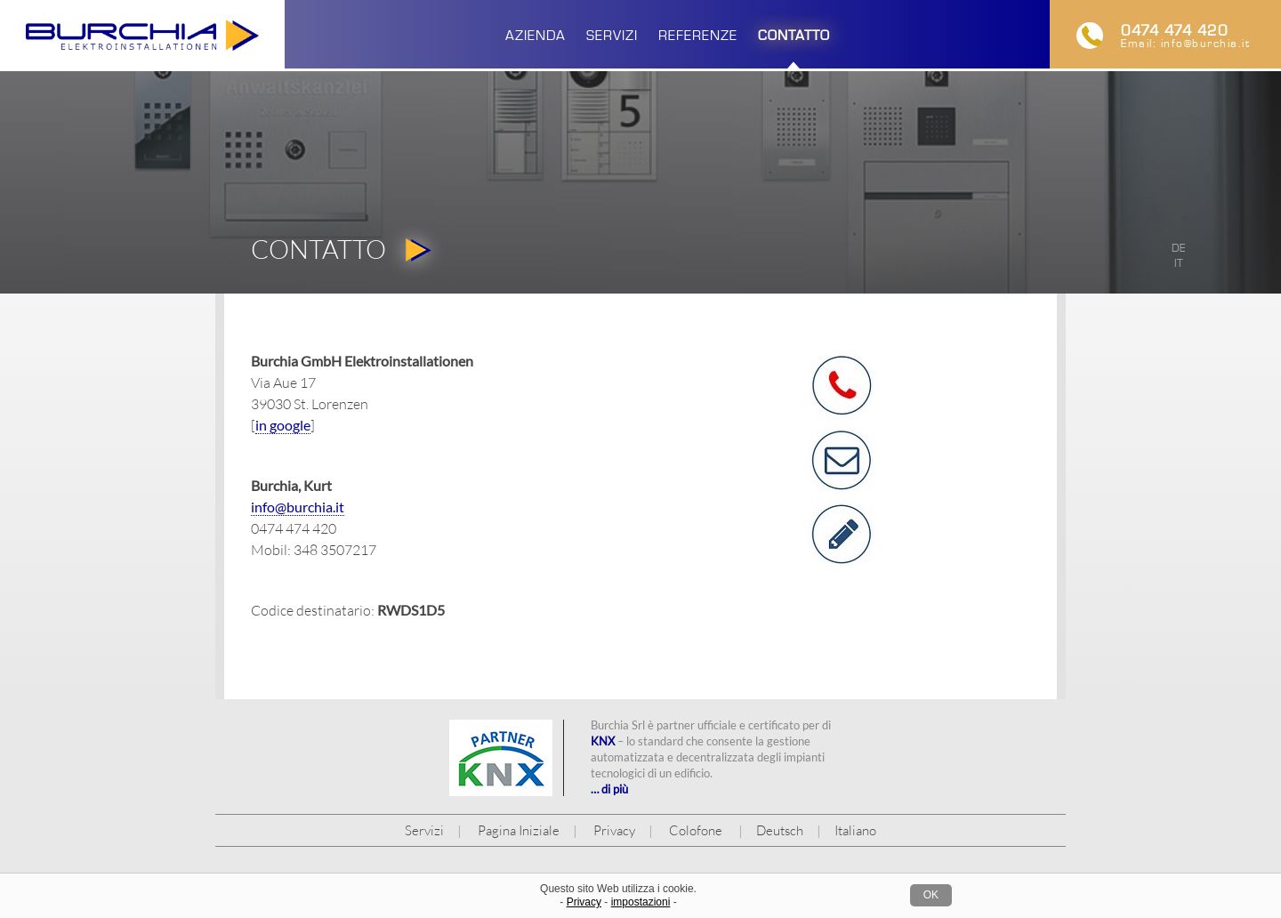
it (1178, 263)
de (1179, 248)
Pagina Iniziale (519, 830)
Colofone (695, 830)
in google (282, 424)
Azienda (535, 35)
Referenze (697, 35)
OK (931, 895)
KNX (603, 741)
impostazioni (641, 902)
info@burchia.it (1206, 43)
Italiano (855, 830)
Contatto (794, 35)
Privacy (614, 830)
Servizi (612, 35)
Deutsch (779, 830)
